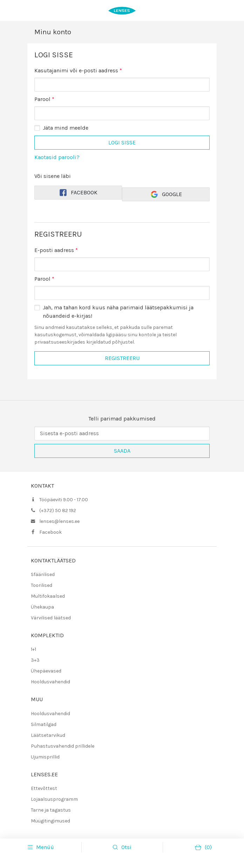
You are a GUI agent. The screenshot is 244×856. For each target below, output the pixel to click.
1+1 (33, 649)
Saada (122, 450)
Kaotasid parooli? (57, 157)
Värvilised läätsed (51, 618)
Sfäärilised (43, 574)
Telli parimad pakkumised (122, 418)
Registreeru (122, 358)
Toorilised (41, 585)
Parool (44, 98)
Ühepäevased (46, 671)
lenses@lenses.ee (59, 521)
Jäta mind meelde (65, 127)
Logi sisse (122, 142)
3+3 (35, 660)
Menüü (41, 847)
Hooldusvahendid (50, 682)
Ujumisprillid (45, 757)
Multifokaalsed (48, 596)
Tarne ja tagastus (51, 810)
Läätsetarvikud (48, 735)
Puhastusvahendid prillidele (62, 746)
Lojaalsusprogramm (54, 799)
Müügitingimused (50, 821)
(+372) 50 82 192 (57, 510)
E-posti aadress (56, 250)
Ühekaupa (42, 607)
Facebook (78, 192)
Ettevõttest (44, 788)
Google (166, 194)
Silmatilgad (43, 724)
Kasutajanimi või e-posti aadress (78, 70)
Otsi (126, 847)
